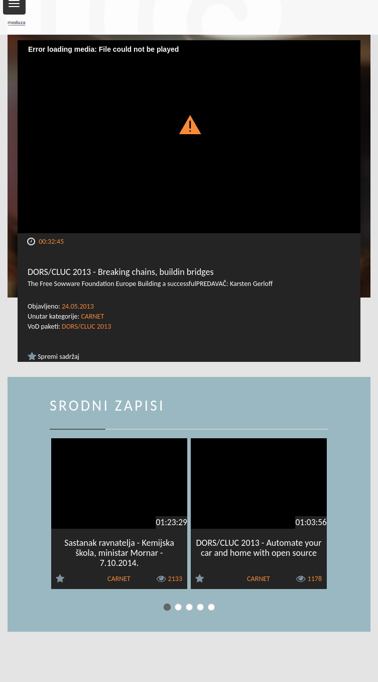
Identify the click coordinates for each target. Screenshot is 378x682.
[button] (189, 124)
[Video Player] (189, 136)
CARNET (92, 316)
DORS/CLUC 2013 (86, 326)
